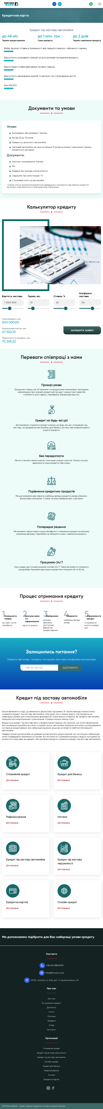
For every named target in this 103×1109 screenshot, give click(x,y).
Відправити (70, 667)
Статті (51, 1012)
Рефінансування (16, 816)
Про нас (51, 999)
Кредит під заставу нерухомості (51, 1053)
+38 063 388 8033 (54, 965)
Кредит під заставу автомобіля (25, 859)
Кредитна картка (17, 902)
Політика (52, 1016)
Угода (51, 1025)
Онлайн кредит (67, 902)
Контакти (51, 1030)
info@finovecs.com (54, 973)
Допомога (51, 1007)
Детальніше (12, 780)
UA (54, 4)
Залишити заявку (82, 330)
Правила (52, 1021)
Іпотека (62, 816)
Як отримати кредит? (51, 1003)
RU (59, 4)
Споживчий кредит (18, 774)
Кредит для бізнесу (70, 774)
